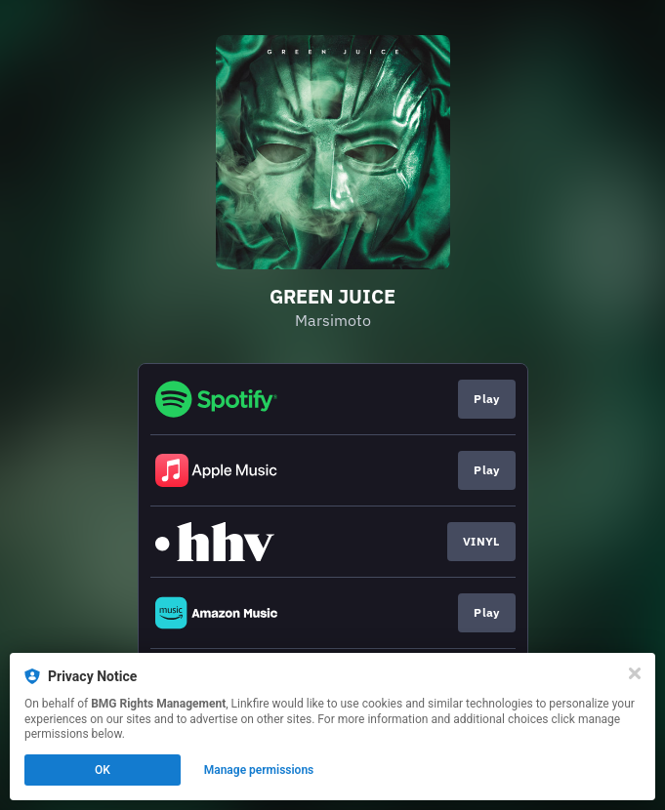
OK (102, 770)
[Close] (634, 673)
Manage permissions (259, 770)
